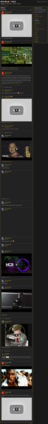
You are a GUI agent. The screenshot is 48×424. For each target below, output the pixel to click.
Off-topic (36, 41)
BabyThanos (7, 12)
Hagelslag (7, 321)
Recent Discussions (38, 16)
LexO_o (10, 161)
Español (36, 39)
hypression (7, 135)
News (36, 25)
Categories (3, 3)
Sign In (19, 3)
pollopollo (8, 347)
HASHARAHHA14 (10, 359)
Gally (8, 83)
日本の (36, 34)
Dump (36, 32)
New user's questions (39, 29)
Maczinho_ (7, 362)
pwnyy (8, 161)
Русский (36, 36)
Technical (37, 30)
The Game (37, 27)
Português (37, 37)
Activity (14, 3)
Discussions (9, 3)
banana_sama (15, 69)
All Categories (37, 22)
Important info (37, 23)
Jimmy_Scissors (9, 69)
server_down (8, 96)
